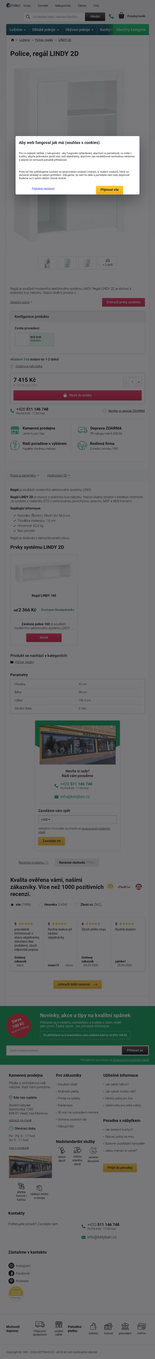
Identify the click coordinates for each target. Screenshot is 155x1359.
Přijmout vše (110, 190)
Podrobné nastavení (43, 188)
